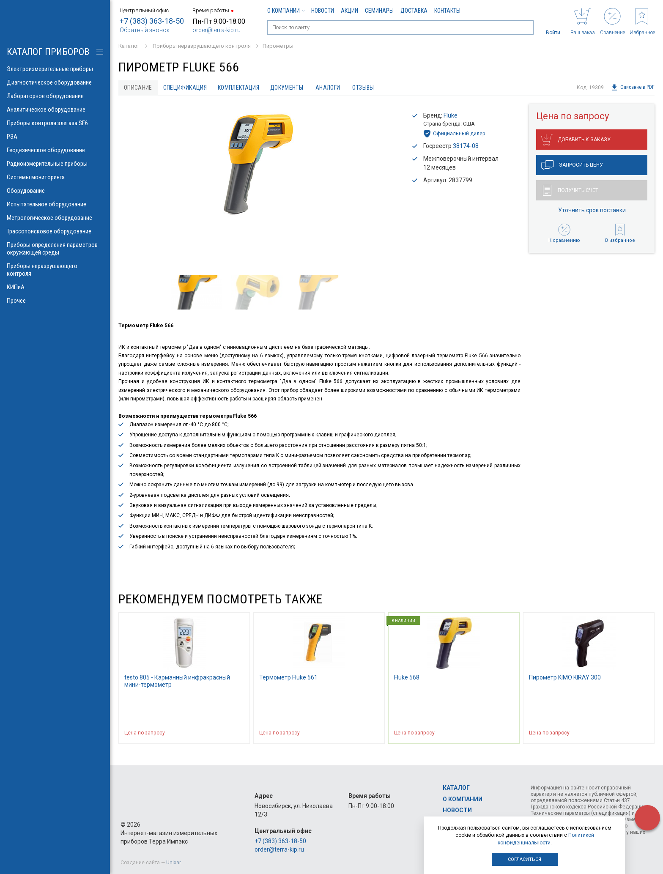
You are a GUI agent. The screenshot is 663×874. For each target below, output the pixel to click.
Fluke (451, 115)
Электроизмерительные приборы (55, 69)
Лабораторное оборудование (55, 96)
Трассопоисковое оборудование (55, 231)
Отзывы (363, 87)
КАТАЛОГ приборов (48, 52)
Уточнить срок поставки (592, 210)
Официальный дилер (454, 133)
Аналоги (327, 87)
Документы (286, 87)
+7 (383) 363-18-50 (152, 20)
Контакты (447, 10)
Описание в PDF (633, 87)
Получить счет (570, 190)
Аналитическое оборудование (55, 109)
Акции (349, 10)
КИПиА (55, 287)
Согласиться (524, 859)
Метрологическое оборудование (55, 218)
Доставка (413, 10)
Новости (322, 10)
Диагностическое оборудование (55, 82)
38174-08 (466, 145)
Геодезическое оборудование (55, 150)
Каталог (456, 787)
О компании (285, 10)
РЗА (55, 136)
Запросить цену (572, 165)
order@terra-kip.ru (216, 30)
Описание (138, 87)
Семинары (379, 10)
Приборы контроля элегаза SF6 (55, 123)
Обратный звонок (145, 30)
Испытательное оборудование (55, 204)
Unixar (173, 863)
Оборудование (55, 191)
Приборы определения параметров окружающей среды (55, 248)
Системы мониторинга (55, 177)
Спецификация (185, 87)
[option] (257, 165)
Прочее (55, 300)
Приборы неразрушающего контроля (55, 269)
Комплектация (238, 87)
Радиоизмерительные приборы (55, 163)
